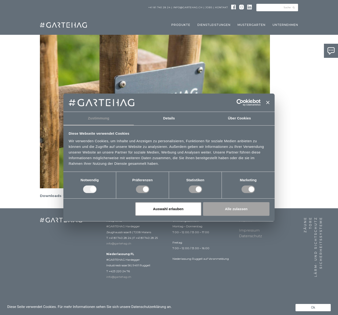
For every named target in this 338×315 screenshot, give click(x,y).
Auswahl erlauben (168, 209)
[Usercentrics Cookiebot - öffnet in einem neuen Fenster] (240, 102)
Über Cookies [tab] (239, 118)
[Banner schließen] (267, 102)
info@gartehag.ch (188, 7)
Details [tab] (169, 118)
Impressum (249, 230)
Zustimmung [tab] (98, 118)
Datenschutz (250, 236)
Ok (313, 307)
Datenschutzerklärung (148, 307)
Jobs (208, 7)
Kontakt (221, 7)
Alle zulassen (236, 209)
